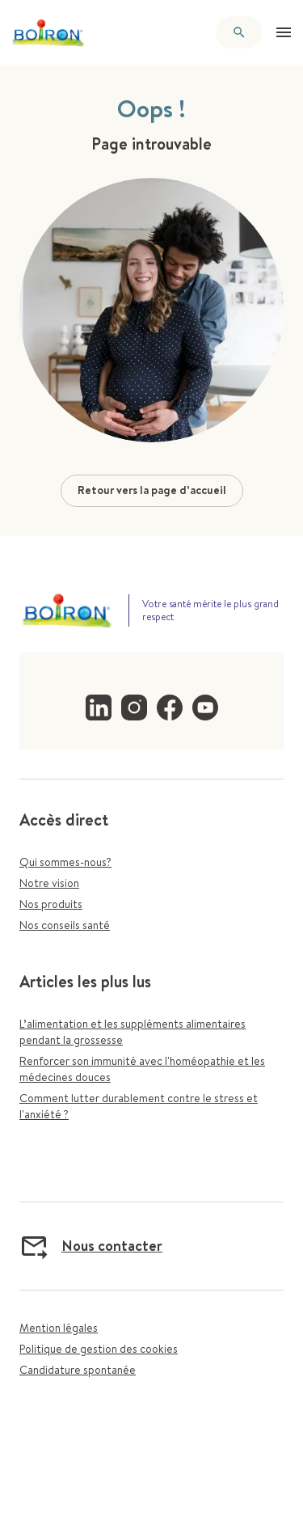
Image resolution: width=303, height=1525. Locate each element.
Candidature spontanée (77, 1370)
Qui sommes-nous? (65, 862)
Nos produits (50, 904)
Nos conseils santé (64, 925)
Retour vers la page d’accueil (152, 490)
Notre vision (49, 883)
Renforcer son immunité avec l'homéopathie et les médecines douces (142, 1069)
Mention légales (58, 1328)
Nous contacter (90, 1246)
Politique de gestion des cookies (98, 1349)
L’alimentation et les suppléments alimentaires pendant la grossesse (132, 1032)
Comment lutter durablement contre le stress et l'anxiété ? (138, 1106)
